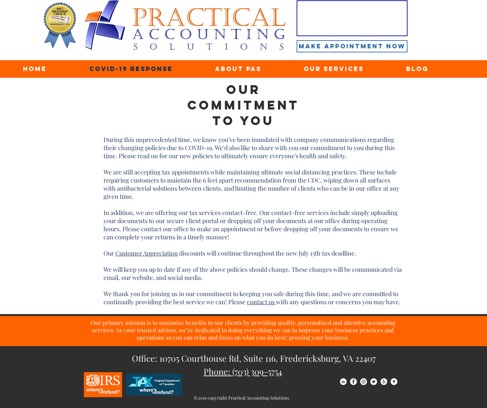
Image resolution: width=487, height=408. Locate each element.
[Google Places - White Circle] (394, 381)
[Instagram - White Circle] (363, 381)
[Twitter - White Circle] (373, 381)
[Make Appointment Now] (352, 46)
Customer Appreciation (146, 253)
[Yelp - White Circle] (383, 381)
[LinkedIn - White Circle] (343, 381)
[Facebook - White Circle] (353, 381)
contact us (261, 302)
